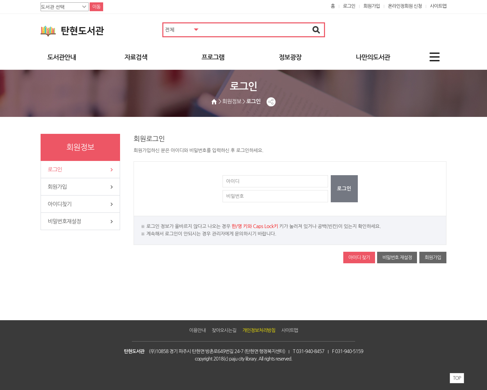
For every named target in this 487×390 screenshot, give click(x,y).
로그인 (349, 6)
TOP (457, 378)
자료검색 (135, 57)
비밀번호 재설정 (397, 257)
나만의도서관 (373, 57)
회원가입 (371, 6)
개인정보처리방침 (258, 330)
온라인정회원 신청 (405, 6)
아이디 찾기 (359, 257)
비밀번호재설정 (64, 221)
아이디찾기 (59, 204)
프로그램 (213, 57)
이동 (96, 6)
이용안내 (197, 330)
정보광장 (290, 57)
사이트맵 (438, 6)
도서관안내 (61, 57)
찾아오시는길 (224, 330)
